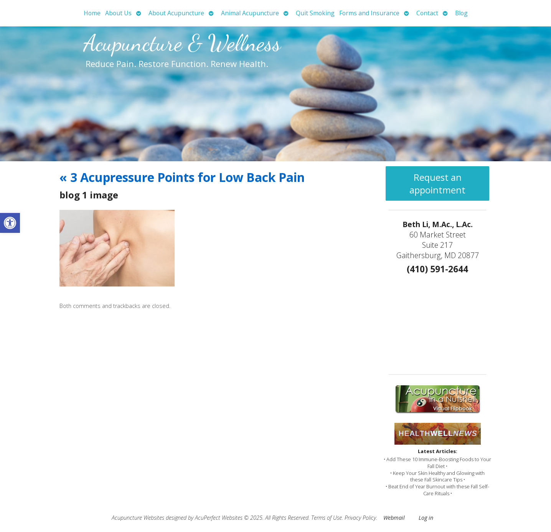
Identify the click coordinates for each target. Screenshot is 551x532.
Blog (461, 13)
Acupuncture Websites (138, 517)
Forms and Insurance (369, 13)
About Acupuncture (176, 13)
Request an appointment (437, 183)
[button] (10, 223)
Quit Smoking (315, 13)
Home (92, 13)
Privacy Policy (360, 517)
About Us (118, 13)
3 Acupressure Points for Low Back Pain (182, 177)
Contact (427, 13)
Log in (426, 517)
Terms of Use (326, 517)
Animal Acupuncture (250, 13)
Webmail (394, 517)
